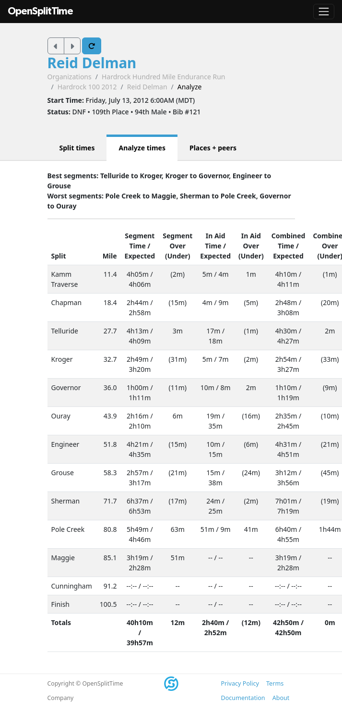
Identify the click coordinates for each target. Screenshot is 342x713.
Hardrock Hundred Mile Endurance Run (163, 76)
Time (138, 245)
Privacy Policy (240, 683)
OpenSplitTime (40, 11)
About (281, 698)
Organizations (69, 76)
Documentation (243, 698)
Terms (274, 683)
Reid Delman (92, 63)
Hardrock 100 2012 (87, 86)
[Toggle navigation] (323, 11)
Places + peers (212, 147)
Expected (140, 255)
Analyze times (141, 147)
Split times (77, 147)
